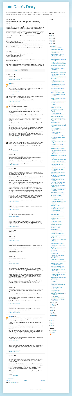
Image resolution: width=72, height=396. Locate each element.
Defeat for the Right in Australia (57, 144)
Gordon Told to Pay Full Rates (56, 178)
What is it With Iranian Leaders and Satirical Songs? (57, 153)
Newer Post (8, 380)
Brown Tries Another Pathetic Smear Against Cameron (58, 186)
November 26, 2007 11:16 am (14, 303)
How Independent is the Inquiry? (57, 109)
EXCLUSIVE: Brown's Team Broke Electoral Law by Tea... (57, 55)
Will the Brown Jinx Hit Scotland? (57, 243)
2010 (51, 38)
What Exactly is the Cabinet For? (57, 208)
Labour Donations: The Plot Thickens (58, 84)
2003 (51, 323)
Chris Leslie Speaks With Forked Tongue (58, 76)
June (52, 308)
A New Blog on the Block (55, 105)
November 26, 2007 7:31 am (14, 240)
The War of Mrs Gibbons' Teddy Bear (58, 92)
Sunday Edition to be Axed (56, 257)
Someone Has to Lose (55, 52)
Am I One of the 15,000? (55, 210)
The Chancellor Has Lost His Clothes (58, 172)
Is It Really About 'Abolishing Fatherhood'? (56, 231)
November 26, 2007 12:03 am (14, 150)
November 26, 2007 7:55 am (14, 252)
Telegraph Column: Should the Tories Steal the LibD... (58, 168)
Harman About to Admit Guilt (56, 47)
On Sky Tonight (54, 250)
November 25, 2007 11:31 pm (14, 101)
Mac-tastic (53, 140)
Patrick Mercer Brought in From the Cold (58, 63)
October (53, 302)
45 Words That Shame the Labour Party (58, 124)
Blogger (41, 389)
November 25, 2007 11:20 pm (14, 91)
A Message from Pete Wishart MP (57, 233)
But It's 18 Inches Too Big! (56, 195)
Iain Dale (53, 332)
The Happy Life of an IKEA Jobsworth (58, 207)
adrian (10, 83)
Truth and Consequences (56, 226)
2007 (51, 43)
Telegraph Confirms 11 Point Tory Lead (58, 72)
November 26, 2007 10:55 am (14, 283)
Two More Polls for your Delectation (57, 148)
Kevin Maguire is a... (55, 66)
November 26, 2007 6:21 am (14, 209)
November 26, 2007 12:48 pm (14, 312)
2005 (51, 320)
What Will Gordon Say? (55, 122)
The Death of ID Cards (55, 205)
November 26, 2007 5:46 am (14, 201)
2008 (51, 41)
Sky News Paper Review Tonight (57, 49)
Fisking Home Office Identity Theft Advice (58, 201)
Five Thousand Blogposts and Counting (58, 159)
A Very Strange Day (54, 173)
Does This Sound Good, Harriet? (57, 51)
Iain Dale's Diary (21, 6)
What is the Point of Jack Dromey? (57, 102)
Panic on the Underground (56, 128)
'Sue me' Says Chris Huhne (56, 107)
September (53, 304)
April (52, 312)
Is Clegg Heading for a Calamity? (57, 62)
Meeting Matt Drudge (55, 214)
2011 (51, 37)
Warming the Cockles (55, 288)
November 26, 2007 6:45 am (14, 216)
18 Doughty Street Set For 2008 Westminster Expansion (57, 264)
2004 (51, 322)
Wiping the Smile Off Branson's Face (58, 297)
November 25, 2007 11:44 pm (14, 137)
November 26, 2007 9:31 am (14, 263)
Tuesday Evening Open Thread (57, 116)
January (53, 316)
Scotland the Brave (54, 279)
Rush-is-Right (11, 94)
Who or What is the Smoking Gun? (57, 114)
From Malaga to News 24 (56, 292)
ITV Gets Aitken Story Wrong (56, 287)
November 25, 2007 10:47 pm (14, 79)
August (52, 305)
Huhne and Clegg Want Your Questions (58, 267)
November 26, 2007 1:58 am (14, 164)
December (53, 44)
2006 (51, 318)
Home (25, 380)
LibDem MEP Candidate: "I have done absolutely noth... (58, 275)
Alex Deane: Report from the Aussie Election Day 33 (57, 256)
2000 (51, 325)
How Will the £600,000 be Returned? (58, 118)
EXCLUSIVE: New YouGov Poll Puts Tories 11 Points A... (58, 86)
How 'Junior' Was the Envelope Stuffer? (58, 188)
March (52, 313)
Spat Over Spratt (54, 78)
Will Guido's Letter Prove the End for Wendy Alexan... (58, 57)
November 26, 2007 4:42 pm (14, 340)
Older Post (43, 380)
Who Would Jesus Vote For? (56, 224)
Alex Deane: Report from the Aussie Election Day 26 (57, 300)
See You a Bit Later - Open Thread (57, 183)
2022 (51, 35)
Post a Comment (10, 378)
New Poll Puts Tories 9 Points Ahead (58, 182)
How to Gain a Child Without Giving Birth (58, 101)
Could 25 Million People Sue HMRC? (58, 193)
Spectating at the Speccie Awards (57, 259)
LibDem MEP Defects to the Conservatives (56, 133)
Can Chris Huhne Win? (55, 227)
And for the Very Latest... (55, 71)
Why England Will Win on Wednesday (58, 222)
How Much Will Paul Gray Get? (57, 199)
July (52, 307)
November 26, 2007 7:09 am (14, 226)
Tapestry (10, 140)
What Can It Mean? (54, 229)
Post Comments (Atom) (15, 382)
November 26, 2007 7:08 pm (14, 375)
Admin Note (53, 104)
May (52, 310)
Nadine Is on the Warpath (56, 221)
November (53, 46)
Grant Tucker (54, 330)
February (53, 315)
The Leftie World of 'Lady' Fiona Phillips (58, 155)
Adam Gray (11, 105)
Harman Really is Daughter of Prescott (58, 162)
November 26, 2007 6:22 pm (14, 351)
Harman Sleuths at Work (55, 96)
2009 (51, 40)
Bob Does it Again (54, 253)
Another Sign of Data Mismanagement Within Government (58, 176)
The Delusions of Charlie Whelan (57, 192)
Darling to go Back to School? (56, 80)
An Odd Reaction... (54, 296)
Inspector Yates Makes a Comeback (58, 88)
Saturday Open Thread (55, 290)
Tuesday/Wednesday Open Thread (57, 266)
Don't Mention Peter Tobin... (56, 237)
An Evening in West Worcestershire (57, 161)
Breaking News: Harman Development (58, 65)
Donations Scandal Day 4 (56, 113)
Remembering (53, 281)
